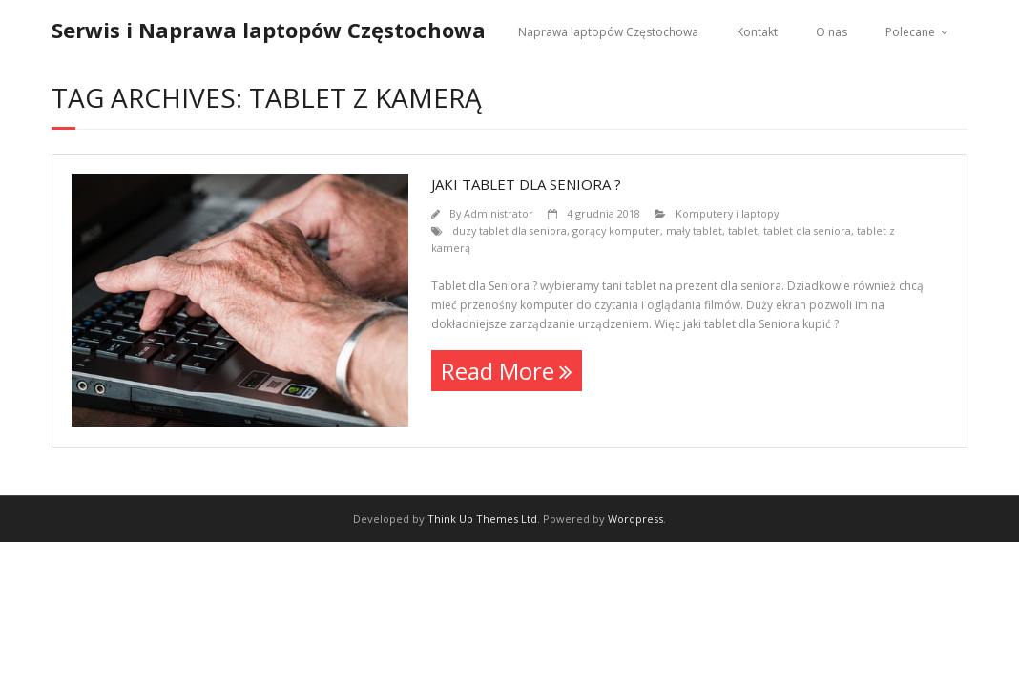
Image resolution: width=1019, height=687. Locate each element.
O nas (831, 32)
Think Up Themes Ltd (482, 518)
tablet (743, 230)
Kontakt (757, 32)
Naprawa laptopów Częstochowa (608, 32)
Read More (497, 370)
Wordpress (635, 518)
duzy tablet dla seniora (509, 230)
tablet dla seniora (807, 230)
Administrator (498, 213)
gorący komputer (616, 230)
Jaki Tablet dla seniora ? (526, 184)
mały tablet (694, 230)
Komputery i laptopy (727, 213)
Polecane (910, 32)
